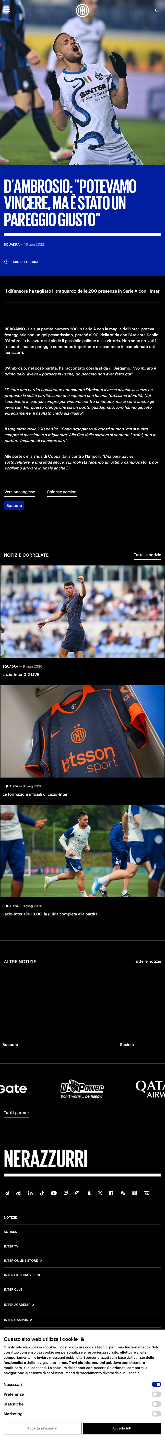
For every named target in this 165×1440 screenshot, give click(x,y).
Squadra (14, 505)
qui (108, 1362)
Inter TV (11, 1246)
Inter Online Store (21, 1261)
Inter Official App (19, 1275)
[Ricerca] (157, 10)
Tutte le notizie (147, 554)
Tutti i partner (16, 1112)
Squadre (11, 1232)
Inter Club (13, 1290)
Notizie (10, 1218)
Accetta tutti (122, 1428)
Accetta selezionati (43, 1428)
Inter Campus (16, 1320)
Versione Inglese (19, 491)
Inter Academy (17, 1305)
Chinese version (62, 491)
